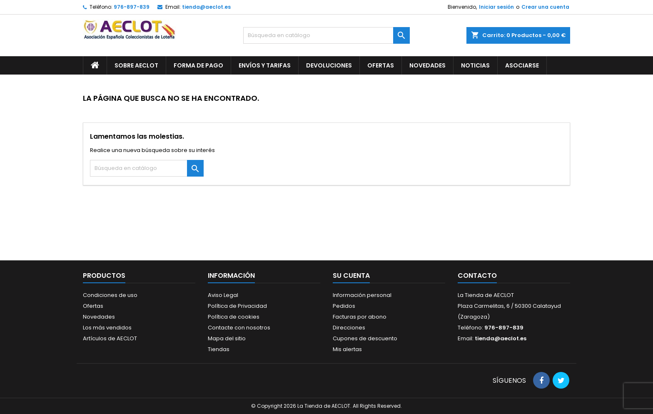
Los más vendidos (107, 328)
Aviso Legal (223, 295)
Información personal (362, 295)
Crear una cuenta (545, 6)
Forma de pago (198, 65)
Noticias (475, 65)
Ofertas (380, 65)
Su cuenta (351, 275)
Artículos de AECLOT (110, 338)
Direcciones (349, 328)
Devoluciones (329, 65)
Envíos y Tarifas (265, 65)
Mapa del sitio (227, 338)
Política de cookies (233, 317)
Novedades (427, 65)
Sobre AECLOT (136, 65)
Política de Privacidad (237, 306)
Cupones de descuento (365, 338)
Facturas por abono (359, 317)
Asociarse (522, 65)
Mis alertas (347, 349)
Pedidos (344, 306)
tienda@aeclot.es (206, 6)
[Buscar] (326, 35)
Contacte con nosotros (239, 328)
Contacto (477, 275)
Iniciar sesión (496, 6)
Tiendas (218, 349)
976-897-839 (132, 6)
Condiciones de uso (110, 295)
